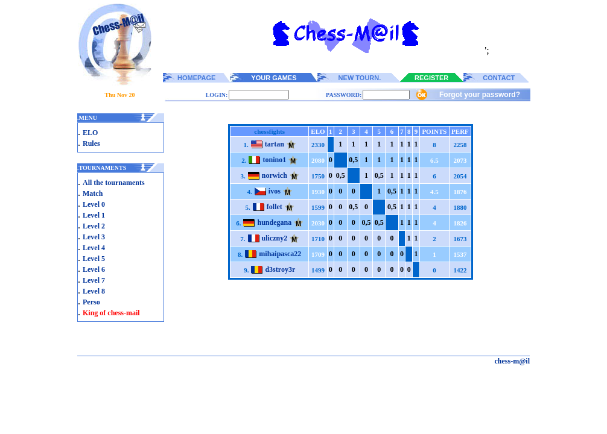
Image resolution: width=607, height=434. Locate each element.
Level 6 (94, 269)
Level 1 (94, 215)
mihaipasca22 (280, 254)
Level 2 (94, 226)
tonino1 (274, 160)
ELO (90, 132)
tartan (274, 144)
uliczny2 (275, 238)
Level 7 (94, 280)
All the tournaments (114, 182)
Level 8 (94, 291)
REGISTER (431, 77)
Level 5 (94, 258)
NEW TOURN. (359, 77)
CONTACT (499, 77)
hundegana (274, 222)
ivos (275, 191)
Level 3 (94, 237)
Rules (91, 143)
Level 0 (94, 204)
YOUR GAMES (273, 77)
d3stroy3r (280, 269)
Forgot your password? (479, 94)
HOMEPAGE (196, 77)
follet (274, 207)
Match (93, 193)
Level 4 (94, 248)
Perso (91, 302)
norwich (274, 175)
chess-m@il (512, 361)
